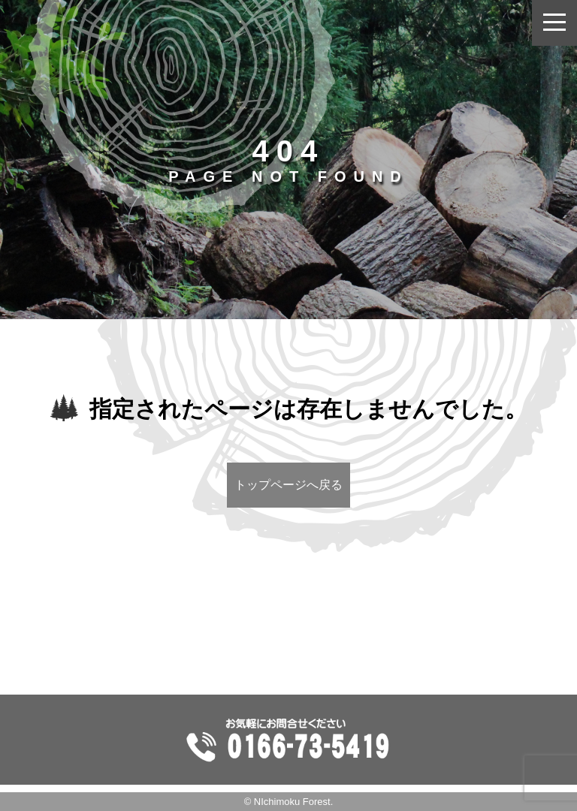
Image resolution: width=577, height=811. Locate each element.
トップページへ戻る (288, 484)
